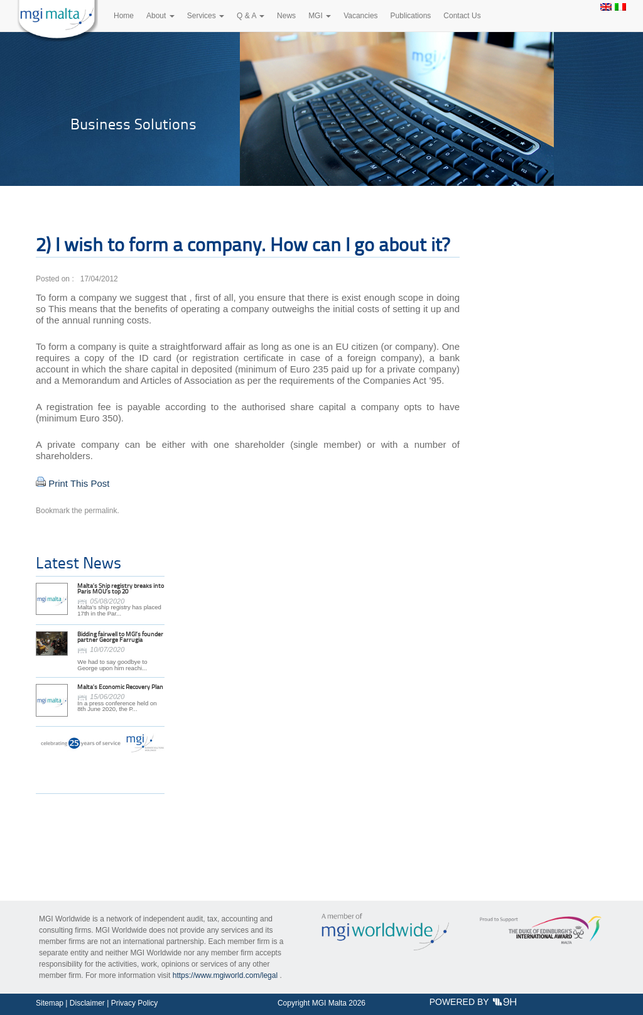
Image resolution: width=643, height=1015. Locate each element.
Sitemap (49, 1003)
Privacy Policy (134, 1003)
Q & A (250, 15)
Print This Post (78, 483)
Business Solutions (133, 124)
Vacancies (360, 15)
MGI (319, 15)
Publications (411, 15)
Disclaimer (87, 1003)
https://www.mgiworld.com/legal (225, 975)
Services (205, 15)
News (286, 15)
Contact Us (461, 15)
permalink (100, 510)
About (160, 15)
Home (124, 15)
